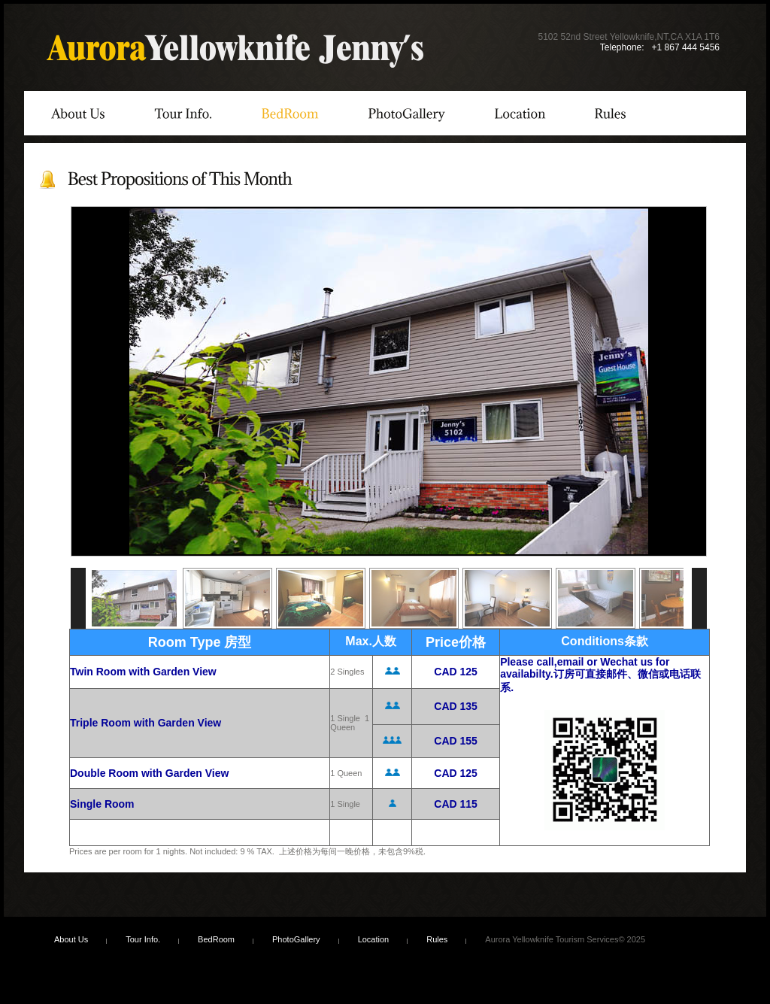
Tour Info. (143, 939)
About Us (71, 939)
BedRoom (216, 939)
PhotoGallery (296, 939)
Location (374, 939)
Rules (436, 939)
